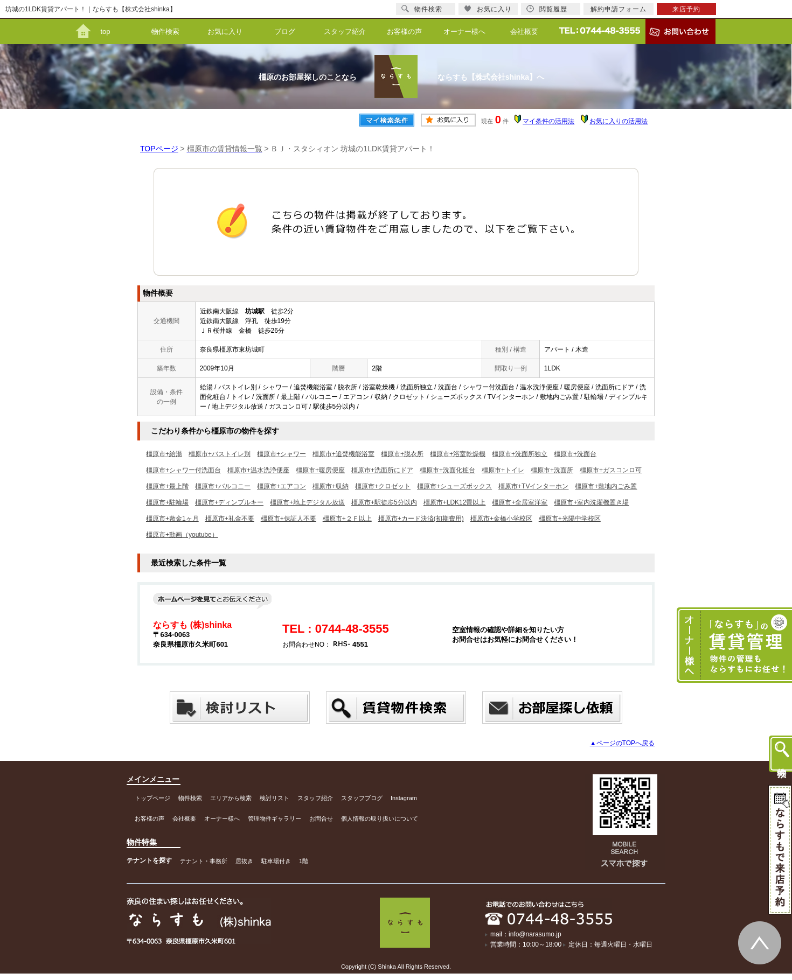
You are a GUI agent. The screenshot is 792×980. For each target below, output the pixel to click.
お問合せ (321, 818)
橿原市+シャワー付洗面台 (183, 470)
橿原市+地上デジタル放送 (307, 502)
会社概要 (524, 31)
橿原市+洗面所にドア (382, 470)
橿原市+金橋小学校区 (501, 518)
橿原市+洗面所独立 (519, 454)
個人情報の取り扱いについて (379, 818)
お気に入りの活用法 (618, 121)
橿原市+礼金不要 (229, 518)
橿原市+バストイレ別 (220, 454)
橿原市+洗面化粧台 (447, 470)
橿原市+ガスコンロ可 (611, 470)
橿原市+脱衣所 (402, 454)
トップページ (152, 798)
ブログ (284, 31)
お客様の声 (404, 31)
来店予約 (686, 9)
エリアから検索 (231, 798)
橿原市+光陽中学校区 (570, 518)
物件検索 (165, 31)
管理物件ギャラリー (274, 818)
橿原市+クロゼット (383, 486)
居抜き (244, 861)
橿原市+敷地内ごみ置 (606, 486)
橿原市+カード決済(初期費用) (421, 518)
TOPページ (159, 148)
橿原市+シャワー (281, 454)
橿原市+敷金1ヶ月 (172, 518)
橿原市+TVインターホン (533, 486)
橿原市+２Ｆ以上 (347, 518)
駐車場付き (276, 861)
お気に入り (224, 31)
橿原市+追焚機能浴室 (343, 454)
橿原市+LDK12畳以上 (454, 502)
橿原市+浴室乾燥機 (457, 454)
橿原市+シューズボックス (454, 486)
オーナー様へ (464, 31)
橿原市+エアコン (281, 486)
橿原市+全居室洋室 (519, 502)
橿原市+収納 (330, 486)
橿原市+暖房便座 (320, 470)
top (105, 31)
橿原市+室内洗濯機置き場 (591, 502)
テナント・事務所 (203, 861)
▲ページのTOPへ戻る (622, 743)
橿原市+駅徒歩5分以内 (384, 502)
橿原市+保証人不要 (288, 518)
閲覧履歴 (546, 9)
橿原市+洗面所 (552, 470)
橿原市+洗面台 (575, 454)
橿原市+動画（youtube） (182, 534)
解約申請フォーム (618, 9)
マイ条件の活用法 (548, 121)
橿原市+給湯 (164, 454)
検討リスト (274, 798)
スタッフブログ (362, 798)
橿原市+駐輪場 (167, 502)
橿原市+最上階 (167, 486)
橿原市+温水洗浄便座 (258, 470)
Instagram (404, 798)
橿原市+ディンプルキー (229, 502)
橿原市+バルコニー (223, 486)
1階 (303, 861)
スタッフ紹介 (345, 31)
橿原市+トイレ (503, 470)
